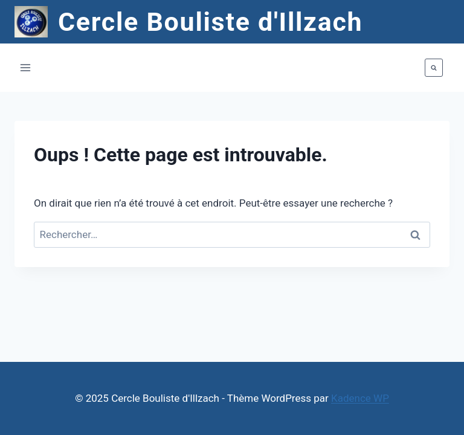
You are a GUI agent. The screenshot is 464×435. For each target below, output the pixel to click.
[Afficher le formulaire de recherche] (434, 68)
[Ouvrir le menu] (25, 68)
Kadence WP (360, 398)
